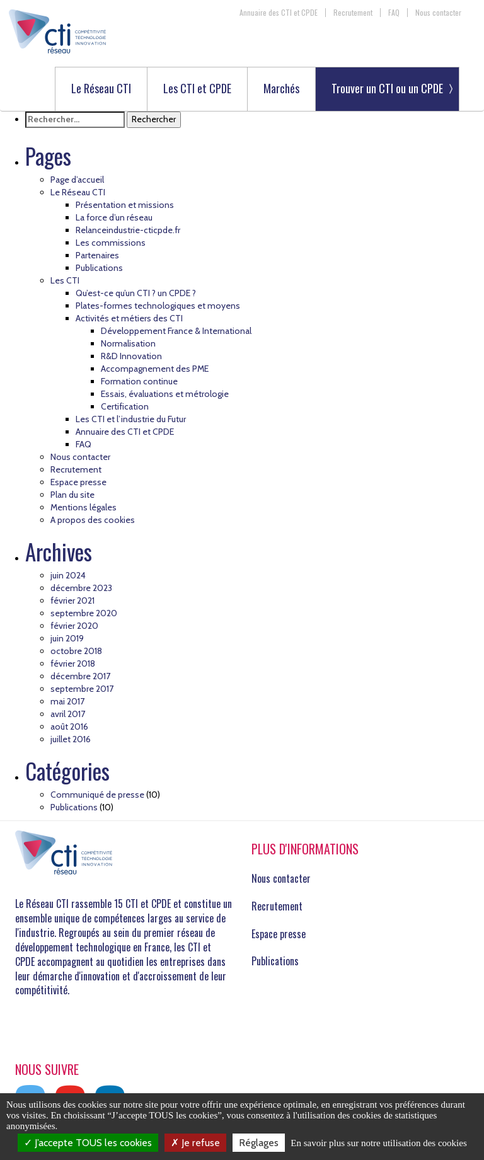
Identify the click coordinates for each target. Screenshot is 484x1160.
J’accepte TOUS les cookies (88, 1143)
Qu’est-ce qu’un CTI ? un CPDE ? (136, 293)
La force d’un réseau (114, 217)
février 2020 (74, 625)
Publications (99, 267)
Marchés (281, 89)
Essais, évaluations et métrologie (165, 393)
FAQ (394, 12)
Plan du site (72, 494)
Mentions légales (83, 507)
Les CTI (64, 280)
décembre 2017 (80, 676)
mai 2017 (67, 701)
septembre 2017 (81, 688)
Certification (125, 406)
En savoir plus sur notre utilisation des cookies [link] (379, 1143)
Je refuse (195, 1143)
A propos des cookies (92, 519)
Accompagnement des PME (155, 368)
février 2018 (72, 663)
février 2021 (72, 600)
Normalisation (128, 343)
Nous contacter (438, 12)
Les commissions (111, 242)
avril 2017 (67, 714)
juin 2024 (68, 575)
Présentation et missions (125, 204)
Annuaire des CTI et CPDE (278, 12)
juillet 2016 (70, 739)
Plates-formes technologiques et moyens (158, 305)
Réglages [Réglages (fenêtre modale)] (259, 1143)
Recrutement (352, 12)
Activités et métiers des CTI (129, 318)
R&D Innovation (131, 356)
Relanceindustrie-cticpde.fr (128, 230)
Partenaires (97, 255)
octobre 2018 (76, 651)
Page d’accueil (77, 179)
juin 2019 (67, 638)
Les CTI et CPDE (197, 89)
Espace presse (78, 482)
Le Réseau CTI (101, 89)
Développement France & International (176, 330)
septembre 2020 (83, 613)
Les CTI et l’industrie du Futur (131, 419)
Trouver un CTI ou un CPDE (387, 88)
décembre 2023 (81, 588)
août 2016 (69, 726)
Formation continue (139, 381)
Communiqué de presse (97, 794)
